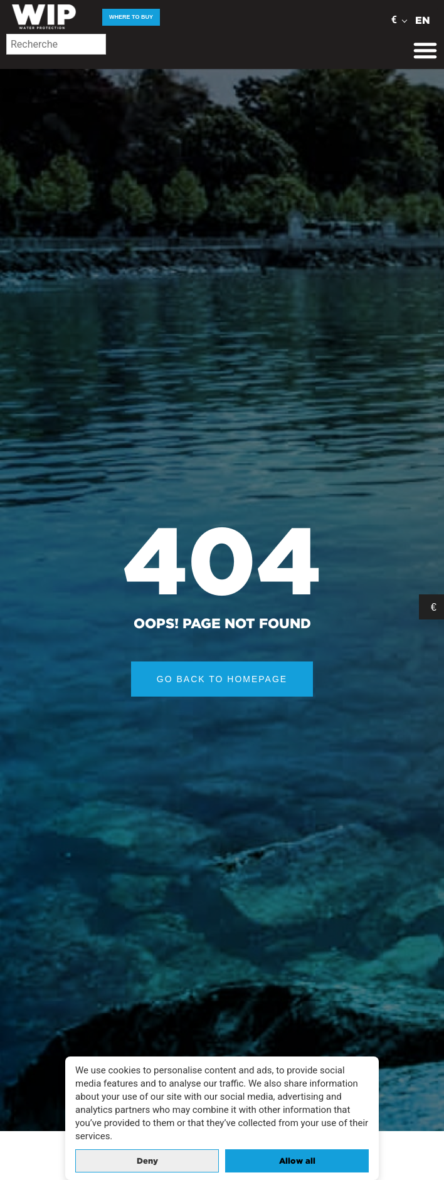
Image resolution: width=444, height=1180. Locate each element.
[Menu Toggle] (425, 50)
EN (422, 20)
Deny (147, 1161)
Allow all (297, 1161)
